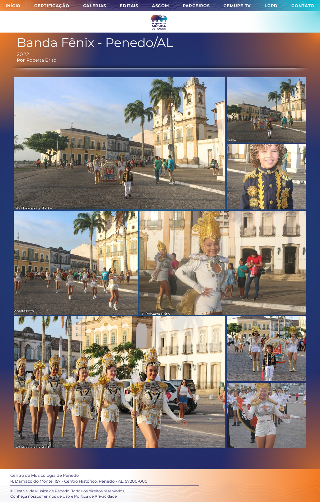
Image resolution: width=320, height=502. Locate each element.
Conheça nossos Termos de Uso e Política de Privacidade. (64, 496)
